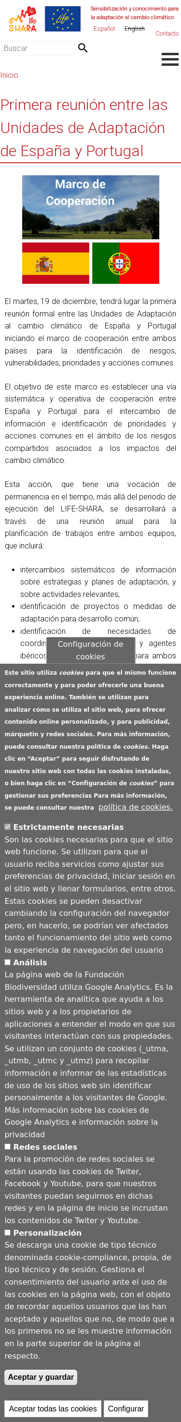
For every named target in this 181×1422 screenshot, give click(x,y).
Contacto (167, 33)
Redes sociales (45, 1153)
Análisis (30, 969)
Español (104, 28)
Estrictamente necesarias (68, 834)
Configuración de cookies (90, 657)
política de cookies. (135, 814)
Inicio (9, 75)
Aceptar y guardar (41, 1384)
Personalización (47, 1239)
